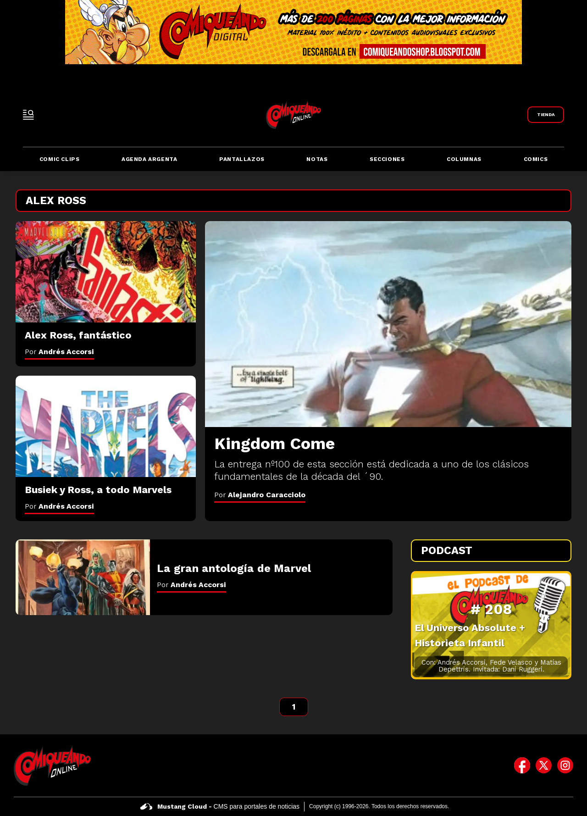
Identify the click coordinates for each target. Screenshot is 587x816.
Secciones (387, 159)
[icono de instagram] (565, 765)
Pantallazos (242, 159)
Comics (536, 159)
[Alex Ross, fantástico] (106, 272)
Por (259, 494)
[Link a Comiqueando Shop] (545, 114)
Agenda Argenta (149, 159)
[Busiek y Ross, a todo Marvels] (106, 426)
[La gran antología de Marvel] (83, 577)
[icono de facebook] (522, 765)
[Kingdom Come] (388, 324)
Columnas (464, 159)
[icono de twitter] (544, 765)
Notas (316, 159)
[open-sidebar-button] (28, 114)
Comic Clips (59, 159)
